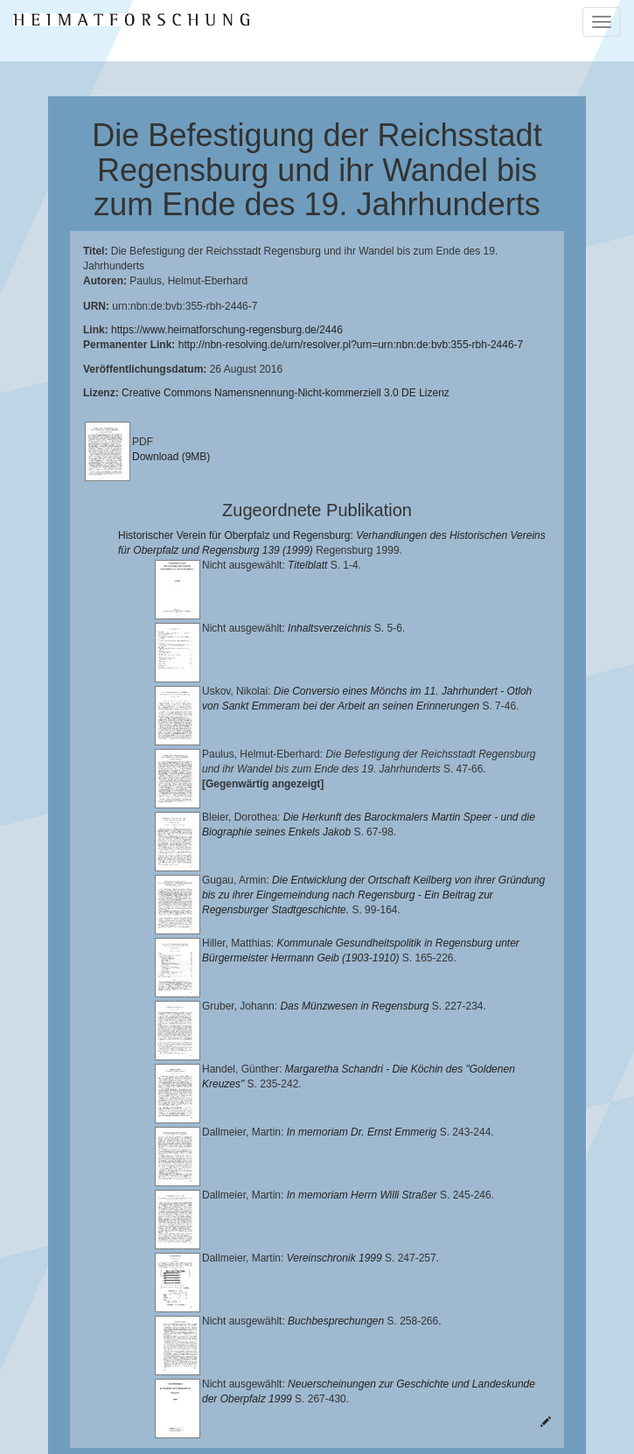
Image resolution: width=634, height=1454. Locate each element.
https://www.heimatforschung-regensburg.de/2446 (227, 330)
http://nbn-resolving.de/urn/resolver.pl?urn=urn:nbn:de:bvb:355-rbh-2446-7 (351, 345)
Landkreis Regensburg (402, 1388)
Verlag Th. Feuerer (457, 1402)
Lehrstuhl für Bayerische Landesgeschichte (283, 1374)
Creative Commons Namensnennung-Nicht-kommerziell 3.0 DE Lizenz (285, 393)
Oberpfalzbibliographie (393, 1416)
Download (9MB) (171, 457)
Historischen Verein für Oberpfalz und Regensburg (203, 1388)
